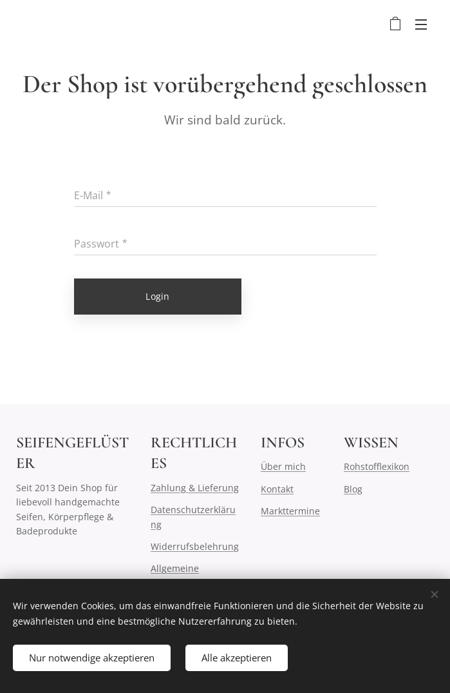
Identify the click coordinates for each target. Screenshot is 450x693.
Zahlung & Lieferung (195, 488)
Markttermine (290, 511)
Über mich (283, 466)
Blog (353, 489)
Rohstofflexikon (376, 466)
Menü (421, 24)
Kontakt (277, 489)
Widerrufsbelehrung (195, 546)
